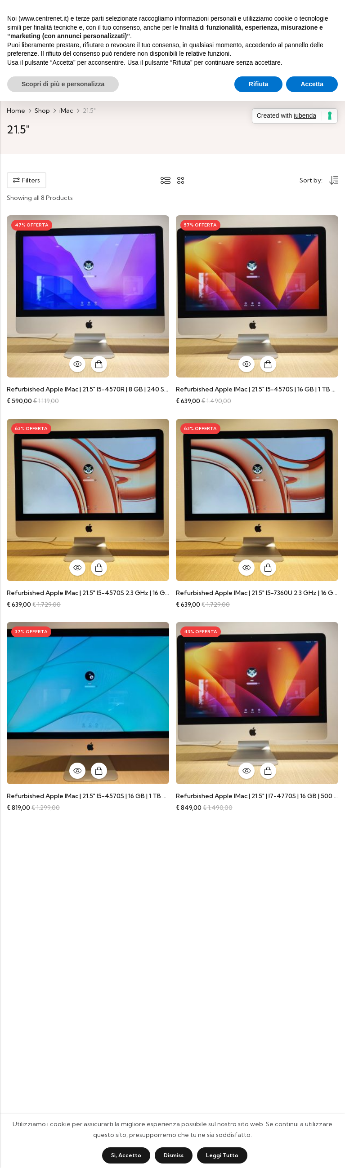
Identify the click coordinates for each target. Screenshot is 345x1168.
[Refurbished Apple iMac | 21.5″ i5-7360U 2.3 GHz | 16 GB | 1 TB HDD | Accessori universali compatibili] (257, 499)
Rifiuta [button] (259, 84)
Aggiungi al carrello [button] (99, 364)
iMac (66, 111)
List (165, 180)
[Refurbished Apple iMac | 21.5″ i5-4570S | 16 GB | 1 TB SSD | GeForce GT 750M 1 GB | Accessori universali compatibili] (88, 702)
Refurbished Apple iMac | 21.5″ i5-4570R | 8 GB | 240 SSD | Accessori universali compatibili (139, 389)
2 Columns (181, 180)
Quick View (77, 364)
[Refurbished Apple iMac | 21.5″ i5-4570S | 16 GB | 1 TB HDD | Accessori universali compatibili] (257, 296)
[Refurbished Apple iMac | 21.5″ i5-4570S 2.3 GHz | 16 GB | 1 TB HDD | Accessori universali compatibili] (88, 499)
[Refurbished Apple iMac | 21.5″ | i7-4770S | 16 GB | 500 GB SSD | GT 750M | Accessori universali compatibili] (257, 702)
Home (16, 111)
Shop (42, 111)
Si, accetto (126, 1155)
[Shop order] (319, 181)
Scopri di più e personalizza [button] (63, 84)
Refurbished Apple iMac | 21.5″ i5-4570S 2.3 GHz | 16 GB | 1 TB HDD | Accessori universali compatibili (153, 593)
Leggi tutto (222, 1155)
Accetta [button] (311, 84)
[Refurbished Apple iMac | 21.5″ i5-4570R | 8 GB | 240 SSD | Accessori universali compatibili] (88, 296)
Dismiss (174, 1155)
